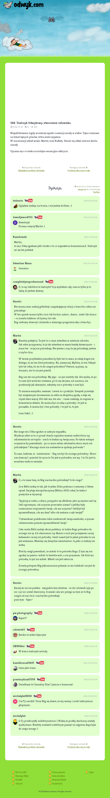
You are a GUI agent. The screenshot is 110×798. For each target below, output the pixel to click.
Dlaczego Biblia (22, 776)
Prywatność (57, 783)
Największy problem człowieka (31, 170)
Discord (19, 783)
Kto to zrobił (20, 772)
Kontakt (18, 779)
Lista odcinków (58, 776)
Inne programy (58, 772)
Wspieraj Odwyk (59, 779)
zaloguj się (82, 189)
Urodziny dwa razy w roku (78, 170)
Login (91, 772)
